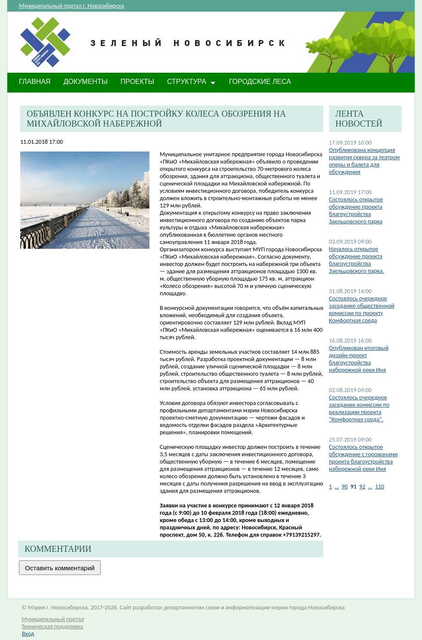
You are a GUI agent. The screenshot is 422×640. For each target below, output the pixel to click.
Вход (28, 633)
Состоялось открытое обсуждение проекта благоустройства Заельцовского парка (356, 210)
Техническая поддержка (52, 626)
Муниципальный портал (53, 619)
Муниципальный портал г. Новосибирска (71, 5)
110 (379, 486)
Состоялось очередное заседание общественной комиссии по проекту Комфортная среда (361, 309)
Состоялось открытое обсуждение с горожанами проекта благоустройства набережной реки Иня (363, 458)
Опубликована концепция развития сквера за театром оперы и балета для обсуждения (364, 161)
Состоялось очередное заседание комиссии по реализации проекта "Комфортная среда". (359, 408)
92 (362, 486)
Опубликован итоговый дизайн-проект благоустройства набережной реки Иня (358, 359)
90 (344, 486)
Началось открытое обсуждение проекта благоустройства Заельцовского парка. (356, 260)
